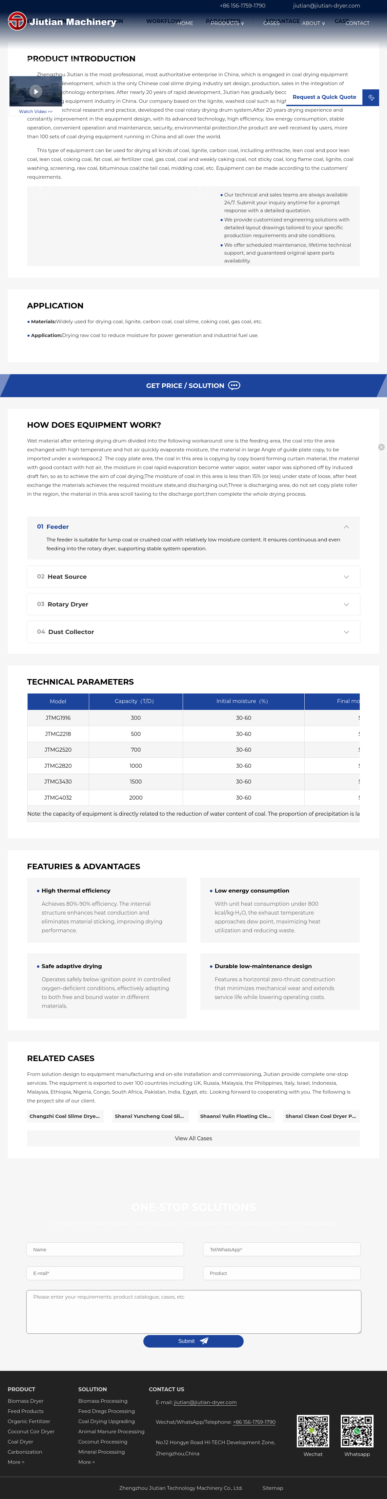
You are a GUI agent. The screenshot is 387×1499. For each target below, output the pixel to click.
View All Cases (193, 1138)
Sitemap (273, 1488)
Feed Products (26, 1411)
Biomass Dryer (26, 1401)
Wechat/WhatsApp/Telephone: (215, 1422)
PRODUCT (21, 1389)
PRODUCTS (228, 23)
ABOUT (314, 23)
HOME (185, 23)
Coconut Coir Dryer (31, 1431)
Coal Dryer (20, 1442)
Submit (186, 1341)
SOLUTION (92, 1389)
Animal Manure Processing (111, 1431)
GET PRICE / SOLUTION (193, 385)
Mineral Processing (101, 1452)
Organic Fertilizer (29, 1421)
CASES (271, 23)
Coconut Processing (103, 1442)
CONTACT (358, 23)
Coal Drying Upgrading (106, 1421)
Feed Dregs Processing (106, 1411)
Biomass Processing (103, 1401)
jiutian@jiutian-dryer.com (326, 6)
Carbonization (25, 1452)
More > (16, 1462)
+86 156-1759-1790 (242, 6)
